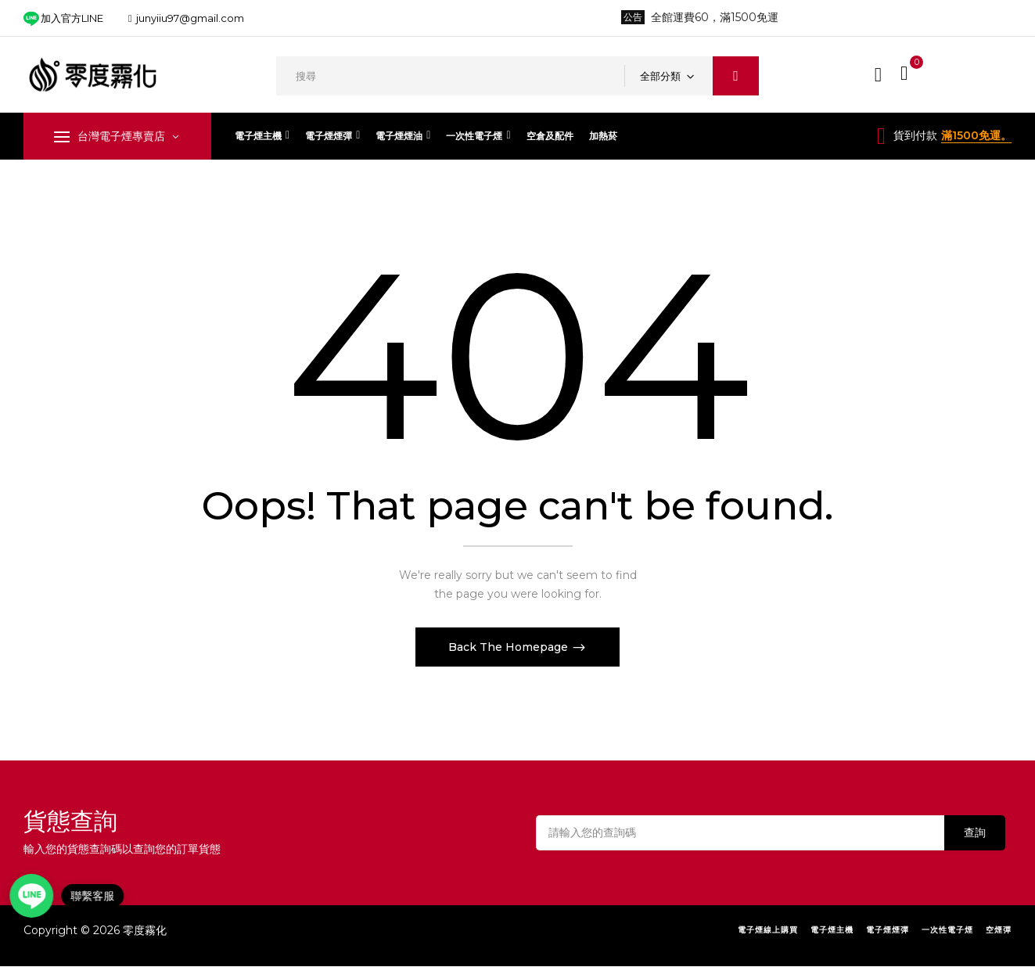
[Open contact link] (36, 896)
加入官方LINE (63, 19)
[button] (905, 73)
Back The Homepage (509, 647)
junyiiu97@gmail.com (190, 18)
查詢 (975, 832)
